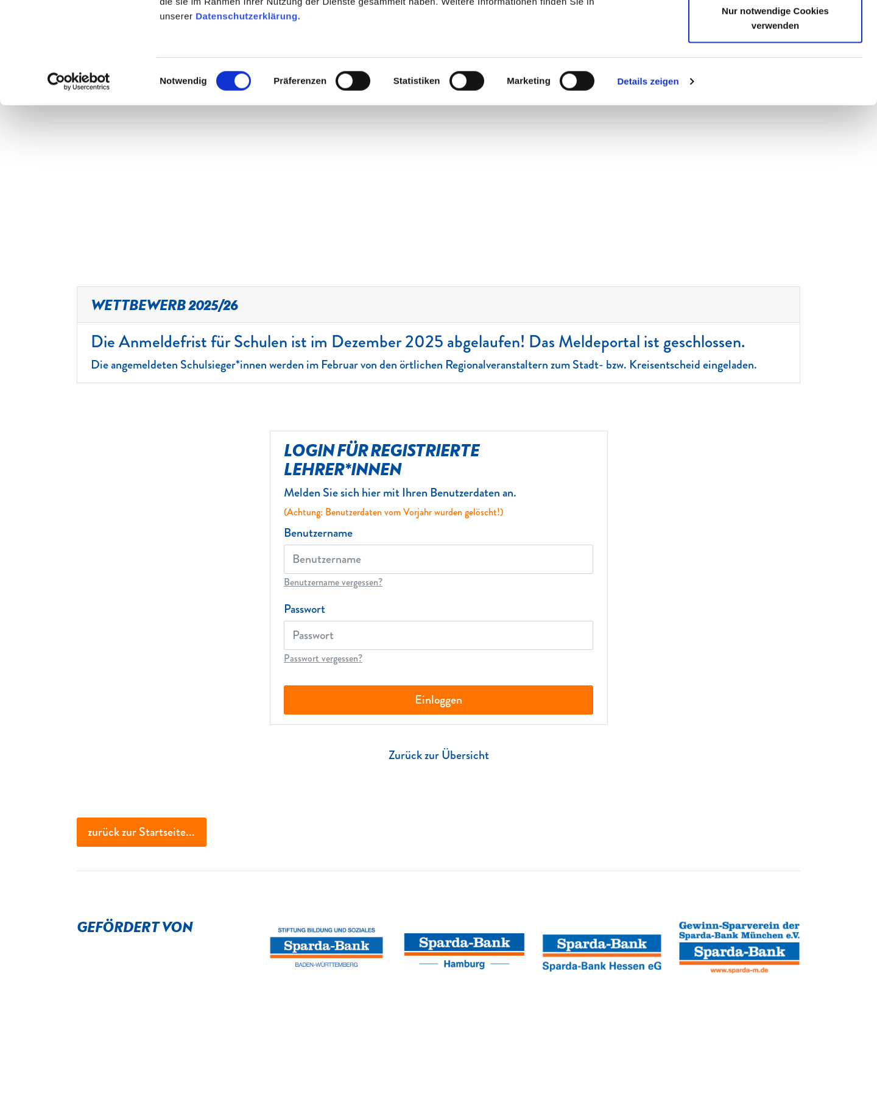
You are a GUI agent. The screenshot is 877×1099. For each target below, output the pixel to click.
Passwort (304, 609)
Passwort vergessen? (323, 658)
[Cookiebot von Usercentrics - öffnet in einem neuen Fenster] (79, 183)
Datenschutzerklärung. (247, 117)
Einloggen (438, 700)
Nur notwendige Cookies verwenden (775, 119)
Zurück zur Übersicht (439, 755)
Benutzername (318, 533)
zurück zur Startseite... (141, 832)
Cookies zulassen (775, 32)
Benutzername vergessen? (333, 582)
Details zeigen (647, 182)
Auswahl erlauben (775, 72)
